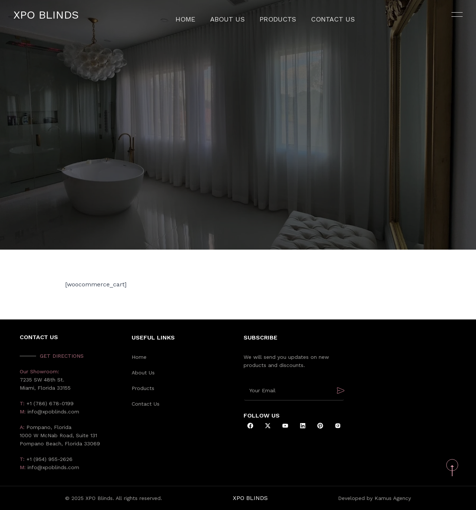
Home (199, 20)
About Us (235, 20)
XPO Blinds (55, 20)
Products (277, 20)
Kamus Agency (392, 498)
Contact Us (322, 20)
